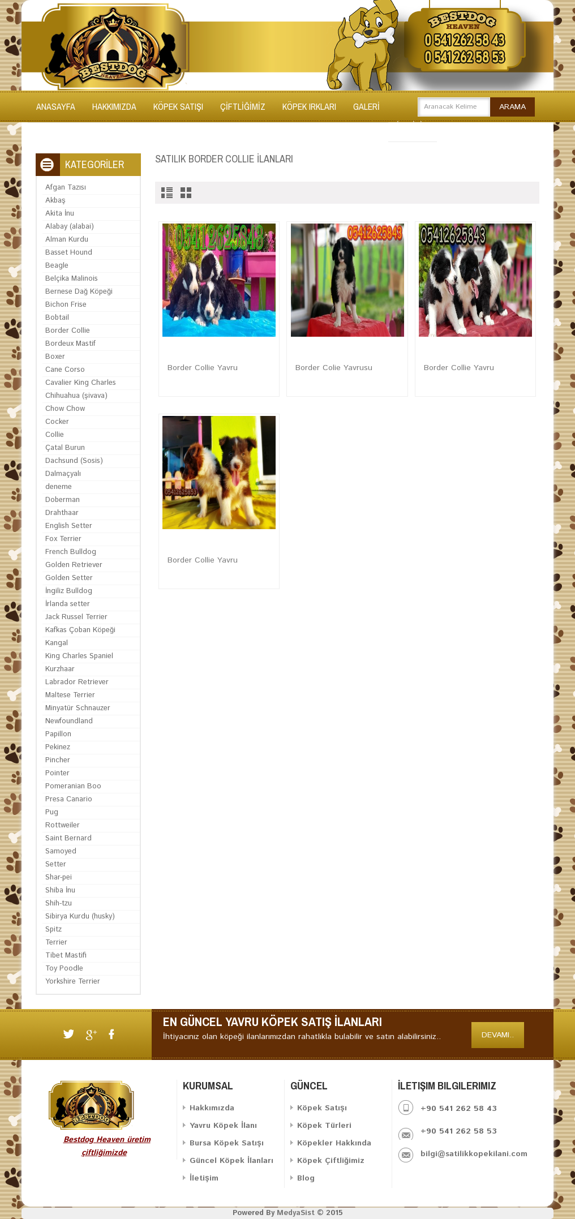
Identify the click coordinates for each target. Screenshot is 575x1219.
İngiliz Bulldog (68, 591)
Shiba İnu (60, 890)
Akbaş (55, 200)
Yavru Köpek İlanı (223, 1125)
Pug (51, 812)
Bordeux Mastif (70, 343)
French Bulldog (70, 552)
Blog (306, 1178)
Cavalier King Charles (80, 382)
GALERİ (366, 106)
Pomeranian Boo (73, 786)
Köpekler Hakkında (334, 1143)
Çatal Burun (65, 448)
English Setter (68, 526)
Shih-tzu (58, 903)
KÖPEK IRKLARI (309, 106)
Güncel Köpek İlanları (231, 1160)
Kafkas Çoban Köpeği (80, 630)
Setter (55, 864)
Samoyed (60, 851)
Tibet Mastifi (66, 955)
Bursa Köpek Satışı (227, 1143)
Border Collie (67, 330)
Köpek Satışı (322, 1108)
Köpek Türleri (324, 1125)
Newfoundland (69, 721)
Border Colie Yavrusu (333, 368)
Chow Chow (65, 409)
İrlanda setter (67, 604)
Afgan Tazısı (65, 187)
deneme (58, 487)
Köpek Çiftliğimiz (330, 1160)
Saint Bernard (68, 838)
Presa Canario (68, 799)
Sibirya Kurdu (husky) (80, 916)
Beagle (56, 265)
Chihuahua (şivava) (76, 395)
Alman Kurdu (66, 239)
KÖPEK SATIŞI (178, 106)
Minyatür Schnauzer (77, 708)
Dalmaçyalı (63, 474)
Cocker (57, 422)
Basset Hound (68, 252)
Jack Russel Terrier (76, 617)
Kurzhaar (60, 669)
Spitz (53, 929)
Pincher (57, 760)
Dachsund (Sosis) (74, 461)
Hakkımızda (114, 106)
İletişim (204, 1178)
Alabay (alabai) (69, 226)
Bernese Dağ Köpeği (79, 291)
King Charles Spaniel (79, 656)
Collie (54, 435)
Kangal (56, 643)
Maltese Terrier (70, 695)
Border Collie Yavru (203, 368)
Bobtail (57, 317)
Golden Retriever (73, 565)
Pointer (57, 773)
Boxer (55, 356)
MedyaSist (296, 1213)
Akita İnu (59, 213)
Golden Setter (69, 578)
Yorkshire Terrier (72, 981)
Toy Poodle (64, 968)
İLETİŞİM (412, 125)
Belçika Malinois (71, 278)
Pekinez (57, 747)
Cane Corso (65, 369)
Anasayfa (55, 106)
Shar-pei (58, 877)
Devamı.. (498, 1035)
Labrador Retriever (77, 682)
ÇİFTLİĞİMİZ (242, 106)
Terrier (56, 942)
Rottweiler (62, 825)
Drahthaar (62, 513)
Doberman (62, 500)
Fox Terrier (63, 539)
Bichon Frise (66, 304)
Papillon (58, 734)
